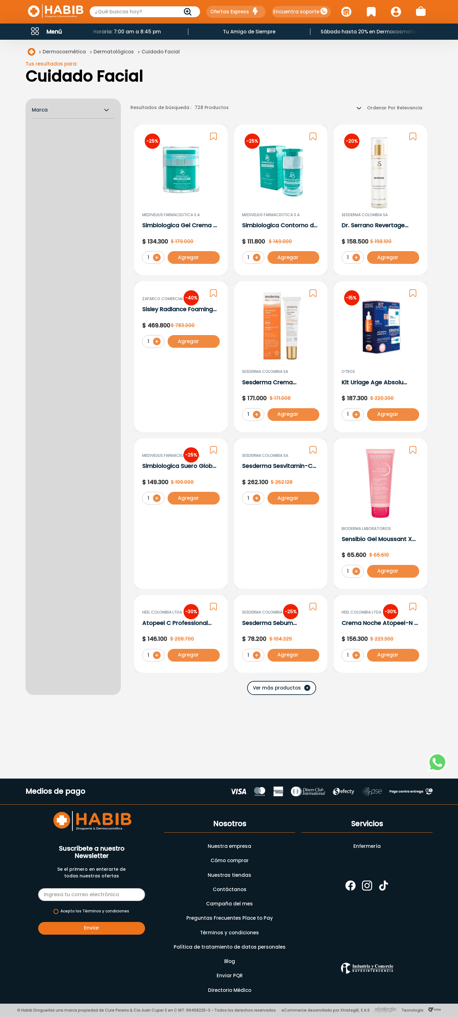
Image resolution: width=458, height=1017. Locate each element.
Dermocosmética (64, 52)
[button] (45, 31)
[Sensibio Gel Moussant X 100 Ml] (380, 514)
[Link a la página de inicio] (31, 53)
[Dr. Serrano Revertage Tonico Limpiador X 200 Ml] (380, 201)
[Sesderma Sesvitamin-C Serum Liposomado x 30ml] (281, 514)
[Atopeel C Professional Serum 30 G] (181, 671)
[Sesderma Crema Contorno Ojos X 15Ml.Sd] (281, 358)
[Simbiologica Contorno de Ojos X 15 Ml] (281, 201)
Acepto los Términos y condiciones (94, 911)
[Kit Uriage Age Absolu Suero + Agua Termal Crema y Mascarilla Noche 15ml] (380, 358)
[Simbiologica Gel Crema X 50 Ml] (181, 201)
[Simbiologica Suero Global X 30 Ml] (181, 514)
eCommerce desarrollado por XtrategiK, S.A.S (325, 1010)
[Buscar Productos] (189, 11)
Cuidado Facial (161, 52)
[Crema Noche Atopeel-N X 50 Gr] (380, 671)
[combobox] (145, 11)
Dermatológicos (114, 52)
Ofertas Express (229, 11)
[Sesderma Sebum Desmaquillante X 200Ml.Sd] (281, 671)
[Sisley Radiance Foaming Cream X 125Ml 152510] (181, 358)
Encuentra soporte (296, 11)
